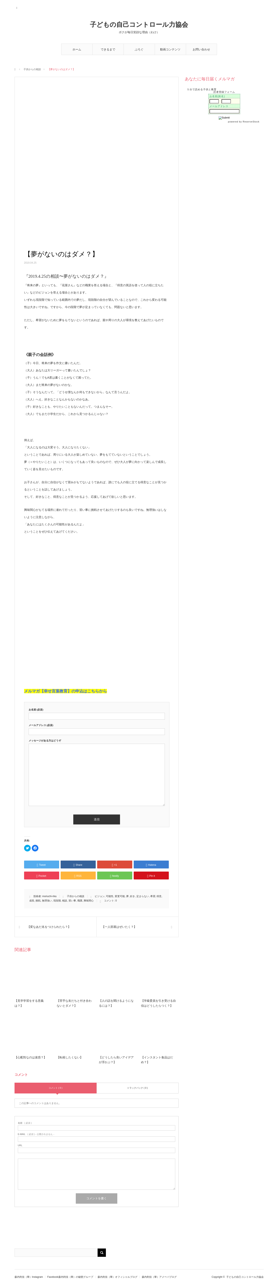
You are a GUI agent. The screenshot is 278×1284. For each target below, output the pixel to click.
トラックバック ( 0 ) (137, 1088)
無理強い (47, 900)
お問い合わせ (201, 49)
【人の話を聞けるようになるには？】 (116, 1003)
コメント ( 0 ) (55, 1088)
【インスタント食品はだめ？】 (157, 1060)
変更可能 (120, 896)
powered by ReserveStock (244, 121)
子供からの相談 (32, 69)
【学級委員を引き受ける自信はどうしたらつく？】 (158, 1003)
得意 (159, 896)
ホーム (76, 49)
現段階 (57, 900)
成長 (31, 900)
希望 (152, 896)
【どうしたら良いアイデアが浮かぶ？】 (116, 1060)
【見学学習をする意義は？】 (29, 1003)
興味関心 (89, 900)
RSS (17, 7)
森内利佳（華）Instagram (29, 1277)
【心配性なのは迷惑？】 (31, 1057)
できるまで (108, 49)
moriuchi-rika (49, 896)
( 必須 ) (25, 1123)
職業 (79, 900)
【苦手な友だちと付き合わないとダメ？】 (74, 1003)
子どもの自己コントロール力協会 (139, 24)
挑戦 (38, 900)
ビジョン (100, 896)
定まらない (142, 896)
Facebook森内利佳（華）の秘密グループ (70, 1277)
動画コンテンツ (170, 49)
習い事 (72, 900)
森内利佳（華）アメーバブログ (159, 1277)
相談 (64, 900)
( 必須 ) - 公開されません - (36, 1134)
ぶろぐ (139, 49)
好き (132, 896)
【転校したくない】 (70, 1057)
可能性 (109, 896)
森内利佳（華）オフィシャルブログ (117, 1277)
